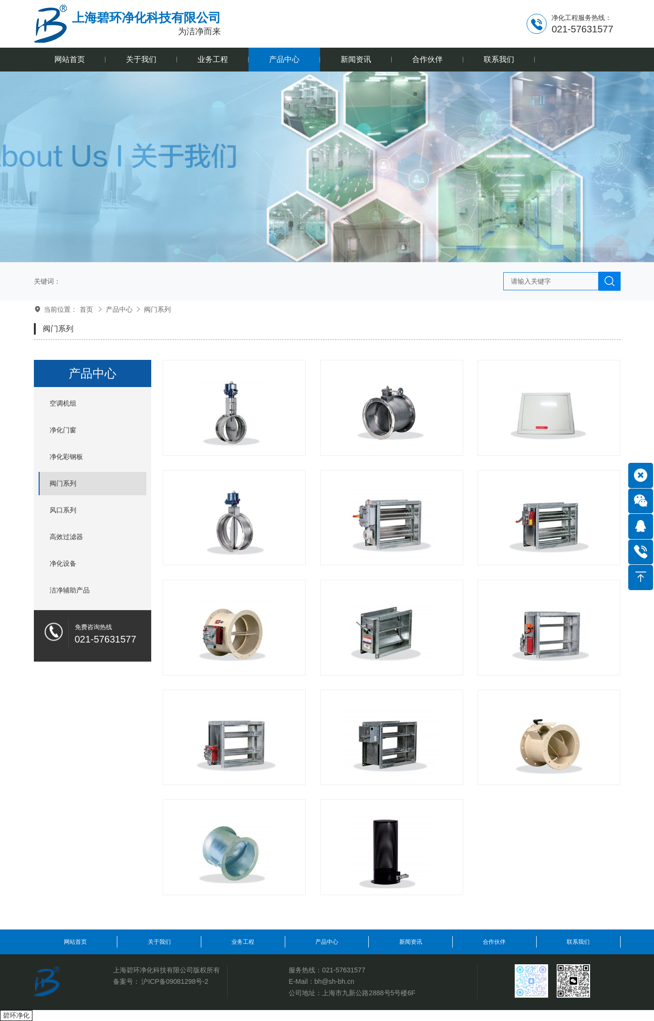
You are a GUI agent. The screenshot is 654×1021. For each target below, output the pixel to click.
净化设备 (63, 563)
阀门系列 (157, 309)
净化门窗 (63, 430)
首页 (86, 309)
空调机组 (63, 403)
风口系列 (63, 510)
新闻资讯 (410, 942)
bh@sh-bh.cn (334, 981)
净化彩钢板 (66, 456)
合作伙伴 (494, 942)
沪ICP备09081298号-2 (174, 981)
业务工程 (242, 942)
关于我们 (159, 942)
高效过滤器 (66, 537)
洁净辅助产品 (70, 590)
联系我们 (578, 942)
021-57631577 (343, 970)
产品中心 (119, 309)
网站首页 (75, 942)
